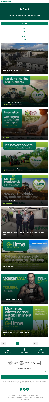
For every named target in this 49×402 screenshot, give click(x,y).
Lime (24, 28)
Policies (7, 397)
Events (24, 26)
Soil (24, 31)
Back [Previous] (3, 343)
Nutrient (24, 36)
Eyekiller (27, 399)
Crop (24, 39)
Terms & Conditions (22, 397)
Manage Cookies (39, 397)
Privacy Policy (23, 382)
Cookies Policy (31, 397)
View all (24, 23)
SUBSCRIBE (45, 372)
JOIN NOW (24, 377)
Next (35, 343)
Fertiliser (24, 34)
